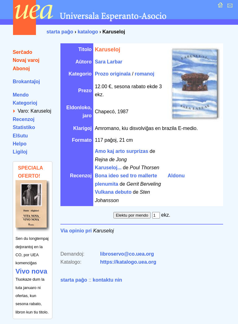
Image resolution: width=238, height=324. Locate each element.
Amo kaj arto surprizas (121, 151)
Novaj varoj (26, 60)
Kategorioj (25, 103)
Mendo (21, 94)
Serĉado (22, 52)
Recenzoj (23, 119)
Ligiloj (20, 151)
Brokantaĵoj (26, 81)
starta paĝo (59, 31)
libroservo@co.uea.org (127, 254)
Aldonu (176, 175)
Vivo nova (31, 271)
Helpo (19, 143)
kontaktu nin (107, 280)
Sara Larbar (108, 61)
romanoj (144, 73)
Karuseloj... (108, 167)
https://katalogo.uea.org (128, 262)
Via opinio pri (76, 230)
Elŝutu (20, 135)
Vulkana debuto (113, 192)
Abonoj (21, 68)
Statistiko (24, 127)
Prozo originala (113, 73)
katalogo (87, 31)
